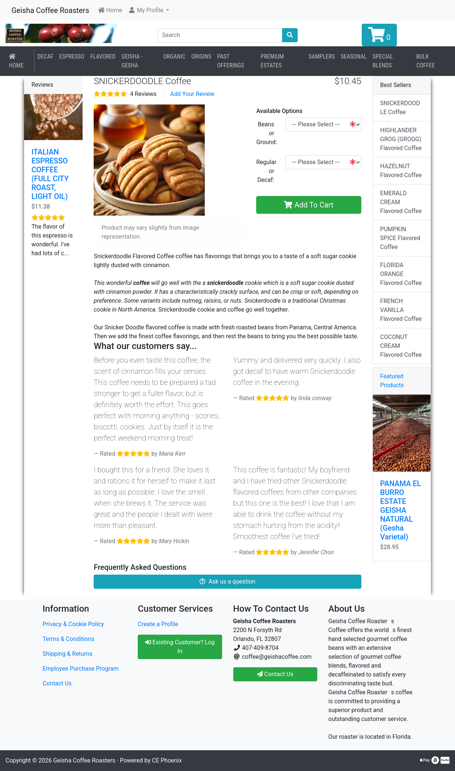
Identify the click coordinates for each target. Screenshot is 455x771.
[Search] (220, 35)
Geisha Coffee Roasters (50, 10)
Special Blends (383, 61)
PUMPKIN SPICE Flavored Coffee (400, 238)
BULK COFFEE (425, 61)
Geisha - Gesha (132, 61)
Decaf (45, 56)
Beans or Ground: (266, 133)
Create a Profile (158, 624)
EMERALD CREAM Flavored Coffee (401, 202)
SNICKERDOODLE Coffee (400, 108)
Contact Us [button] (275, 674)
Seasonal (354, 56)
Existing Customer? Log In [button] (180, 647)
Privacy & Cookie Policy (73, 624)
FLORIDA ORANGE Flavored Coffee (401, 274)
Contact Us (57, 683)
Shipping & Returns (68, 653)
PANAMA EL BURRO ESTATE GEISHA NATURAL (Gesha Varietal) (400, 510)
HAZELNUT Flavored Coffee (401, 171)
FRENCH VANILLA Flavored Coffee (401, 310)
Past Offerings (230, 61)
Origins (201, 56)
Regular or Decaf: (266, 171)
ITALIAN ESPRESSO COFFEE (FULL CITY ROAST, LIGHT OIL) (50, 174)
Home (16, 61)
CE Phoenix (167, 760)
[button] (148, 10)
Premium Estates (272, 61)
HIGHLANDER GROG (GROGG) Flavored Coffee (401, 139)
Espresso (71, 56)
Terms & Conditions (68, 638)
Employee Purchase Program (81, 668)
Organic (174, 56)
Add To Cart (308, 204)
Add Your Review (192, 93)
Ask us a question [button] (227, 581)
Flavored (103, 56)
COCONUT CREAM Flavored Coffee (401, 345)
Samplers (321, 56)
